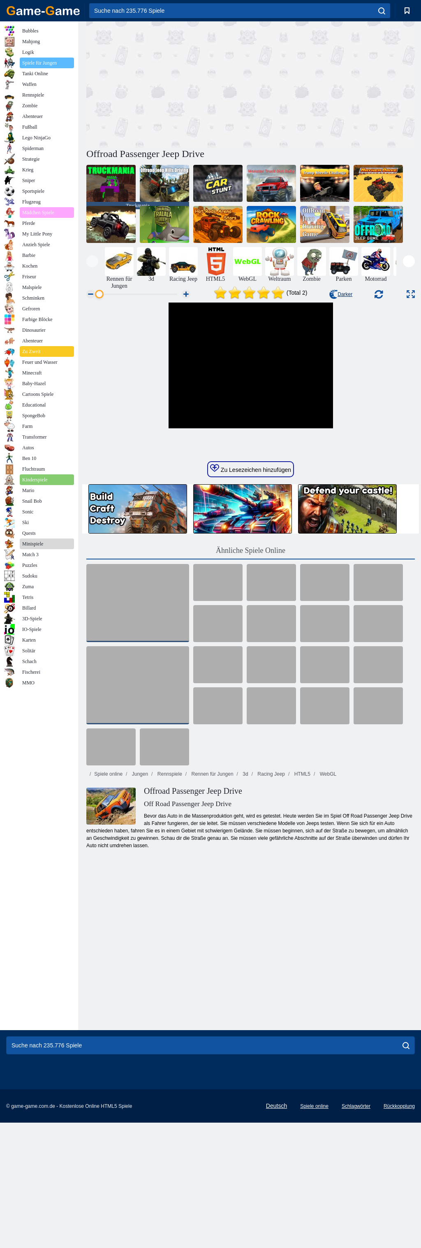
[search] (382, 10)
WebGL (327, 899)
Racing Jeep (270, 899)
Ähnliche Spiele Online (250, 676)
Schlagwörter (356, 1231)
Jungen (139, 899)
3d (244, 899)
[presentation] (92, 261)
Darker (340, 294)
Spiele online (108, 899)
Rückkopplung (399, 1231)
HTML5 (301, 899)
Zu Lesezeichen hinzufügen (250, 594)
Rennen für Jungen (211, 899)
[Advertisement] (168, 83)
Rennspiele (169, 899)
